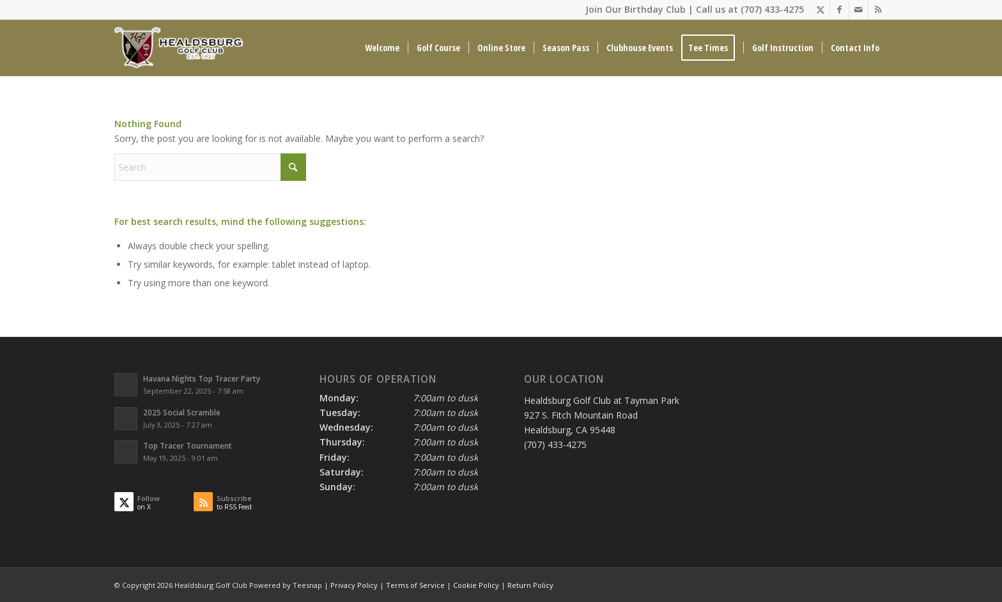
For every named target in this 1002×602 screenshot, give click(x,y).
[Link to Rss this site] (878, 9)
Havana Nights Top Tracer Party (201, 378)
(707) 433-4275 (772, 9)
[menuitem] (382, 48)
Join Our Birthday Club (635, 9)
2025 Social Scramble (181, 412)
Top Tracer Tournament (187, 445)
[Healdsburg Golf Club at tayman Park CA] (180, 48)
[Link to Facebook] (839, 9)
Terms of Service (415, 585)
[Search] (210, 167)
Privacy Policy (354, 585)
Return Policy (530, 585)
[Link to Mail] (858, 9)
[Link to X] (820, 9)
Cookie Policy (476, 585)
